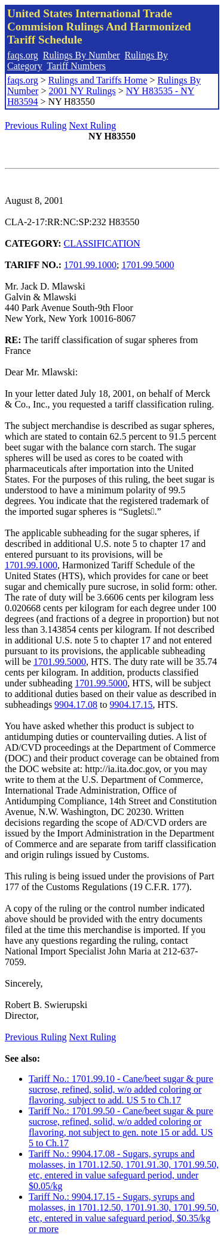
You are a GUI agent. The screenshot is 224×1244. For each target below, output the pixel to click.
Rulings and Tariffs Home (98, 80)
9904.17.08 (75, 704)
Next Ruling (92, 125)
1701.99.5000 (148, 265)
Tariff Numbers (76, 66)
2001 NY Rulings (81, 91)
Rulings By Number (81, 55)
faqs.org (22, 55)
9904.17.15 (131, 704)
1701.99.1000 (90, 265)
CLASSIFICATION (102, 243)
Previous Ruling (36, 125)
